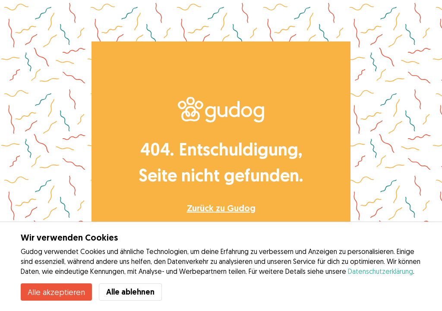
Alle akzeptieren (56, 292)
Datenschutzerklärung (380, 271)
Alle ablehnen (130, 292)
